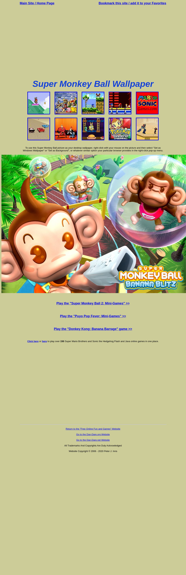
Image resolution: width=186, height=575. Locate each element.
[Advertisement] (92, 42)
